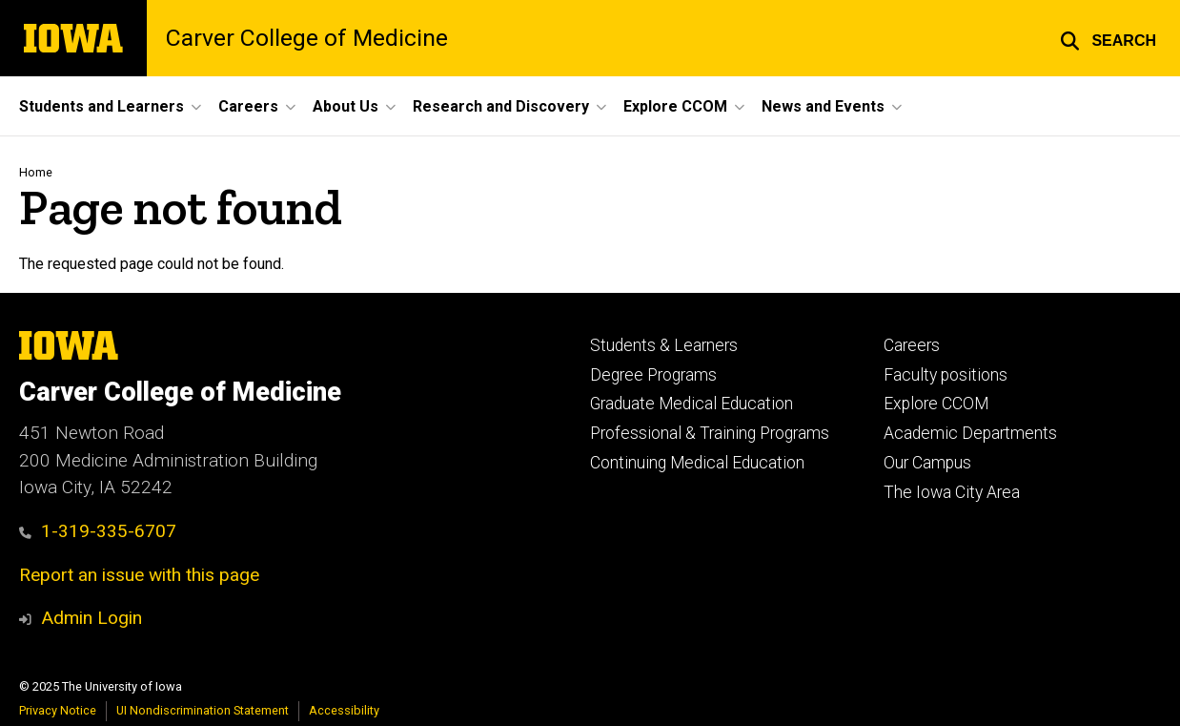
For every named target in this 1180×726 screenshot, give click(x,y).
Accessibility (344, 710)
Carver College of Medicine (307, 39)
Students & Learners (664, 345)
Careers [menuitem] (248, 106)
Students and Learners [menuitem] (101, 106)
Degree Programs (653, 374)
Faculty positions (945, 374)
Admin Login (91, 618)
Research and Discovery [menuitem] (501, 106)
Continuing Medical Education (697, 462)
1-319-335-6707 (97, 531)
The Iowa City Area (952, 492)
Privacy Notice (57, 710)
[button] (1108, 38)
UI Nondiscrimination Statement (202, 710)
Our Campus (927, 462)
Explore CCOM (936, 403)
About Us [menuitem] (345, 106)
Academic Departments (970, 433)
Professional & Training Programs (709, 433)
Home (35, 172)
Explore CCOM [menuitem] (675, 106)
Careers (912, 345)
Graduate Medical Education (691, 403)
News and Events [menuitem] (823, 106)
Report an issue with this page (139, 575)
